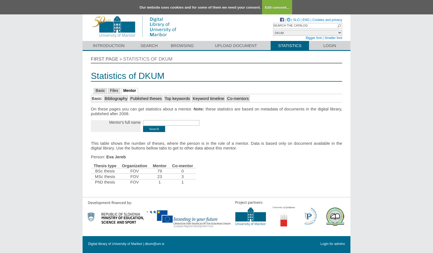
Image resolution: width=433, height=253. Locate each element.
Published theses (146, 98)
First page (104, 59)
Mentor (129, 90)
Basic (100, 90)
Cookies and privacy (327, 20)
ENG (306, 20)
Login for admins (332, 244)
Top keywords (177, 98)
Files (114, 90)
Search (149, 45)
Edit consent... (277, 7)
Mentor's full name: (125, 122)
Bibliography (116, 98)
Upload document (236, 45)
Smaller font (333, 38)
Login (329, 45)
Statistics (289, 45)
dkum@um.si (154, 244)
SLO (296, 20)
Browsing (182, 45)
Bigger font (314, 38)
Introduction (109, 45)
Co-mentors (238, 98)
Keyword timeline (208, 98)
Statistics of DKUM (148, 59)
